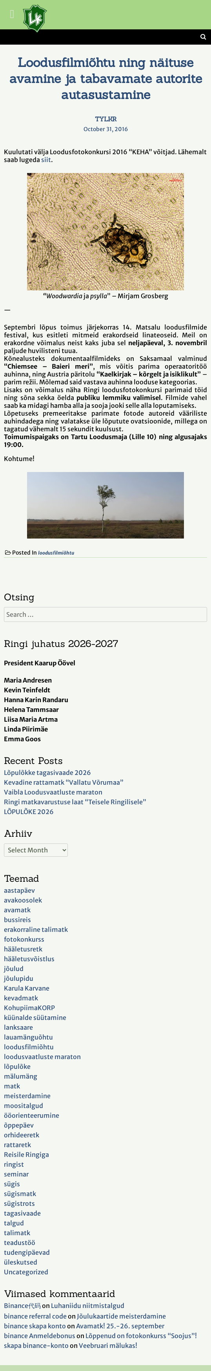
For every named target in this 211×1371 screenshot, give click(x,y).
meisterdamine (27, 1096)
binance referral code (35, 1316)
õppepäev (19, 1125)
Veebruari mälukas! (108, 1345)
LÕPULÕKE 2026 (29, 812)
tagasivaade (22, 1213)
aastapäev (19, 890)
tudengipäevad (27, 1252)
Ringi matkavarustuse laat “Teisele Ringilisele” (75, 802)
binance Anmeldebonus (39, 1336)
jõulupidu (18, 978)
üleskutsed (20, 1262)
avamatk (17, 910)
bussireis (17, 920)
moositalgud (23, 1106)
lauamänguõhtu (28, 1037)
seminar (16, 1174)
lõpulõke (17, 1066)
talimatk (17, 1233)
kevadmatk (21, 998)
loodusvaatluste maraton (42, 1057)
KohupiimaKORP (29, 1008)
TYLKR (105, 119)
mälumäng (20, 1076)
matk (12, 1086)
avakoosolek (23, 900)
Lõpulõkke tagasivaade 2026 (47, 772)
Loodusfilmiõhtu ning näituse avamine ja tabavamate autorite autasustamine (105, 78)
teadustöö (19, 1243)
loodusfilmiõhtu (56, 553)
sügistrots (19, 1203)
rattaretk (17, 1145)
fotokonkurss (24, 939)
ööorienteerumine (31, 1115)
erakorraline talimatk (36, 929)
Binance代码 (22, 1306)
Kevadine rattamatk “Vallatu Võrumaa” (64, 782)
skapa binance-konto (36, 1345)
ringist (14, 1164)
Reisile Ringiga (26, 1154)
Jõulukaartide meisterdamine (121, 1316)
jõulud (14, 969)
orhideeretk (21, 1135)
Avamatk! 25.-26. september (120, 1326)
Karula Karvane (26, 988)
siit (46, 160)
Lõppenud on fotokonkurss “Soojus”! (141, 1336)
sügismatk (20, 1194)
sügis (12, 1184)
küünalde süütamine (35, 1017)
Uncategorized (26, 1272)
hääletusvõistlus (29, 959)
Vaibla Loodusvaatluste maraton (53, 792)
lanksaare (18, 1027)
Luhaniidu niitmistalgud (87, 1306)
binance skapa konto (35, 1326)
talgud (14, 1223)
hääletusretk (23, 949)
